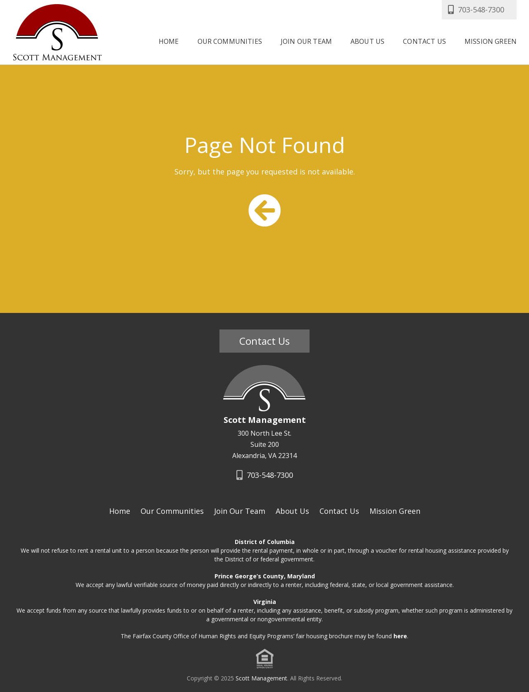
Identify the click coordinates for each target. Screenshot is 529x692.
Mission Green (491, 41)
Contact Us (424, 41)
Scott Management (261, 678)
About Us (367, 41)
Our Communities (230, 41)
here (400, 636)
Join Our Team (306, 41)
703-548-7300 (475, 9)
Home (169, 41)
